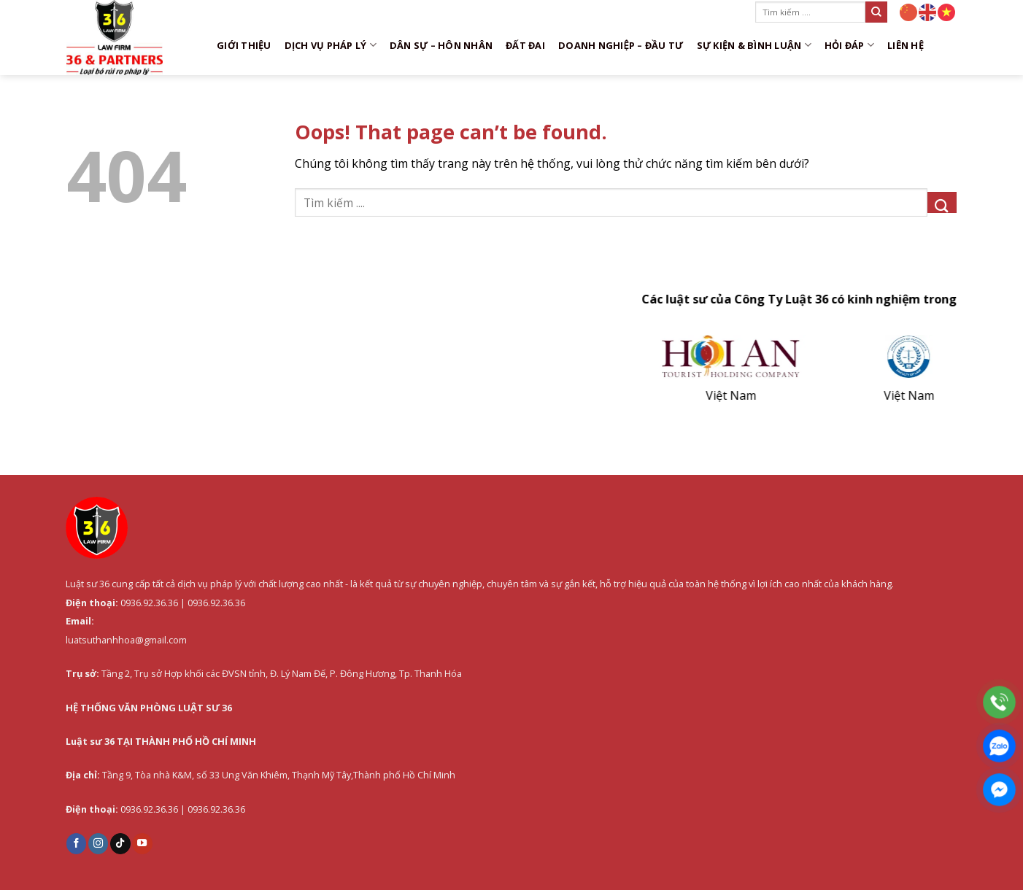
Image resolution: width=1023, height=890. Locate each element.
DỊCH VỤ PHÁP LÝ (331, 45)
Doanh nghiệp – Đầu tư (621, 45)
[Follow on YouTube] (142, 843)
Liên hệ (905, 45)
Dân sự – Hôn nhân (441, 45)
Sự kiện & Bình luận (754, 45)
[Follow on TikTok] (120, 843)
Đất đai (525, 45)
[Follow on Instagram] (98, 843)
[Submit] (876, 12)
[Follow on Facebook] (76, 843)
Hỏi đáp (849, 45)
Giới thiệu (244, 45)
